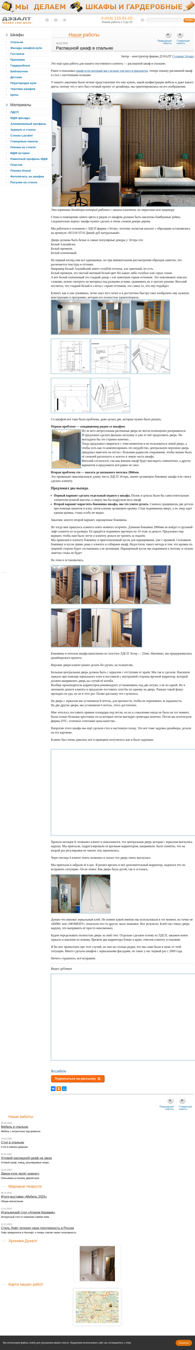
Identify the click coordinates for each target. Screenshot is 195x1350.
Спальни (16, 42)
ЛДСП (14, 112)
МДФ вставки (20, 153)
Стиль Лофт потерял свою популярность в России (37, 1228)
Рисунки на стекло (23, 182)
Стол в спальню (12, 1142)
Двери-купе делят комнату (20, 1173)
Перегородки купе (23, 83)
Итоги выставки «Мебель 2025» (24, 1196)
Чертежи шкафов (22, 88)
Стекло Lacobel (21, 135)
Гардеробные (20, 65)
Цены (14, 94)
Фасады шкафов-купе (26, 48)
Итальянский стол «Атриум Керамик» (28, 1212)
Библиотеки (19, 71)
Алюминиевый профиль (28, 123)
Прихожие (17, 59)
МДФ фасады (20, 118)
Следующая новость (183, 42)
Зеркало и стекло (23, 129)
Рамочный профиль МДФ (29, 159)
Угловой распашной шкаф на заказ (26, 1158)
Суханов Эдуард (183, 56)
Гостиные (17, 53)
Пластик (16, 164)
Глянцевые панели (24, 141)
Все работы (58, 1070)
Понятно (184, 1342)
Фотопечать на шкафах (27, 176)
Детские (16, 77)
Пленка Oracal (20, 170)
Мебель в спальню (14, 1126)
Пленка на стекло (23, 147)
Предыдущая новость (164, 42)
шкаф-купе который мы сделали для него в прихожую (112, 70)
